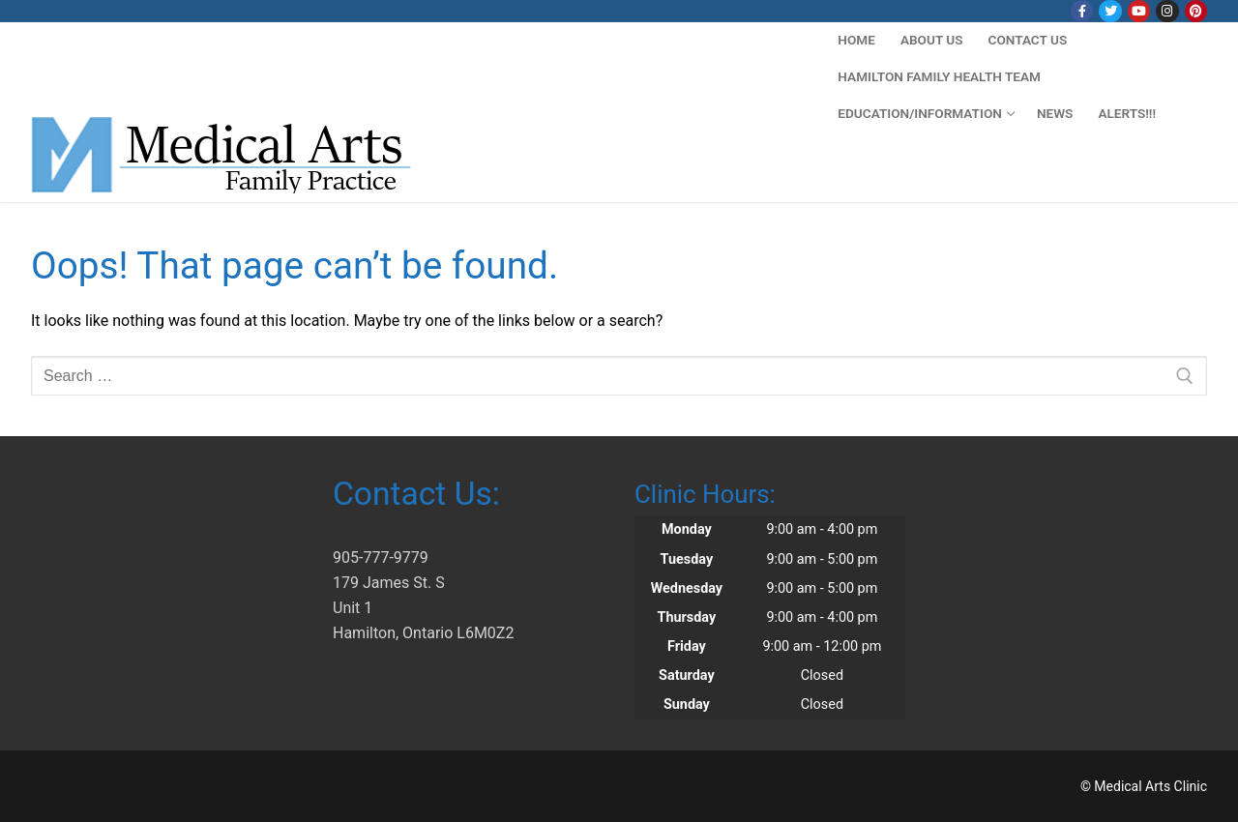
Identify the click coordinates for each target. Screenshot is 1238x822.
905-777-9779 (380, 557)
